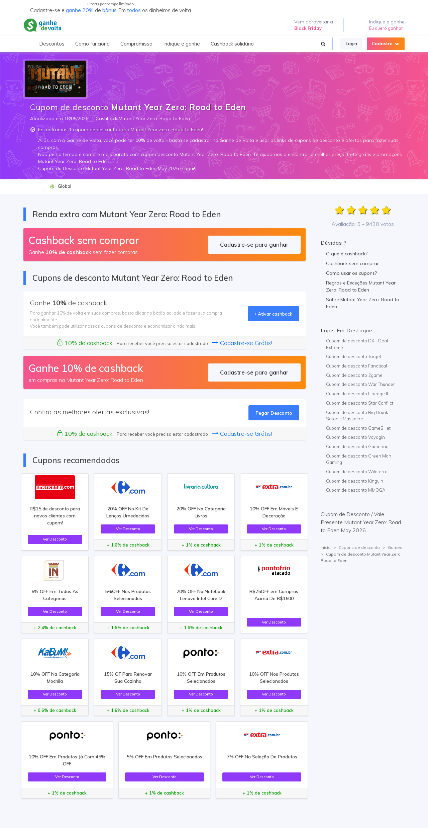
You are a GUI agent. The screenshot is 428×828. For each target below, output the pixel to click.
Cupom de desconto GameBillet (358, 428)
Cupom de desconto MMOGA (355, 490)
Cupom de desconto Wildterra (357, 471)
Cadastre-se (386, 43)
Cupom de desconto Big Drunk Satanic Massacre (357, 416)
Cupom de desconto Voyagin (355, 437)
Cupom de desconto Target (353, 356)
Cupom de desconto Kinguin (354, 481)
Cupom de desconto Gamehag (357, 446)
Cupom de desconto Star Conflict (359, 403)
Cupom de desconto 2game (354, 375)
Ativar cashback (273, 314)
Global (60, 186)
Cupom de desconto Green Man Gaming (358, 459)
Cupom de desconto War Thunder (360, 384)
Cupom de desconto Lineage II (357, 393)
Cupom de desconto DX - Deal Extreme (357, 344)
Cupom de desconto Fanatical (356, 365)
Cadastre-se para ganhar (254, 244)
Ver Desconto (55, 539)
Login (351, 43)
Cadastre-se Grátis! (242, 343)
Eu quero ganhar (386, 28)
